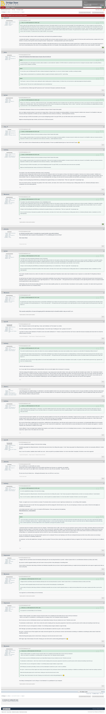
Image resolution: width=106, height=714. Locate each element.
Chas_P (6, 126)
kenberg (6, 149)
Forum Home (9, 711)
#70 (103, 321)
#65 (103, 149)
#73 (103, 401)
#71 (103, 343)
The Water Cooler (19, 9)
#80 (103, 646)
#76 (103, 483)
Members (8, 7)
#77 (103, 555)
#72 (103, 386)
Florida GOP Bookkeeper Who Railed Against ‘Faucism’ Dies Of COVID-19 (35, 56)
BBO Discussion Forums (5, 9)
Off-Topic (13, 9)
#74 (103, 440)
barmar (6, 95)
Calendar (13, 7)
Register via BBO (88, 5)
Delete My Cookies (15, 711)
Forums (3, 7)
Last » (23, 695)
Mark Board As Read (23, 711)
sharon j (6, 386)
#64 (103, 126)
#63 (103, 95)
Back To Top (4, 711)
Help (102, 5)
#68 (103, 251)
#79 (103, 603)
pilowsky (6, 229)
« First (8, 695)
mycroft (6, 321)
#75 (103, 461)
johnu (5, 52)
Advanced (105, 7)
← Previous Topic (88, 693)
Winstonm (6, 194)
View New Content (99, 9)
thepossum (7, 555)
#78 (103, 574)
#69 (103, 292)
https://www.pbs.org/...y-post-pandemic (27, 510)
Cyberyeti (6, 18)
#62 (103, 52)
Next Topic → (102, 693)
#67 (103, 229)
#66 (103, 194)
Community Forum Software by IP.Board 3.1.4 (96, 711)
